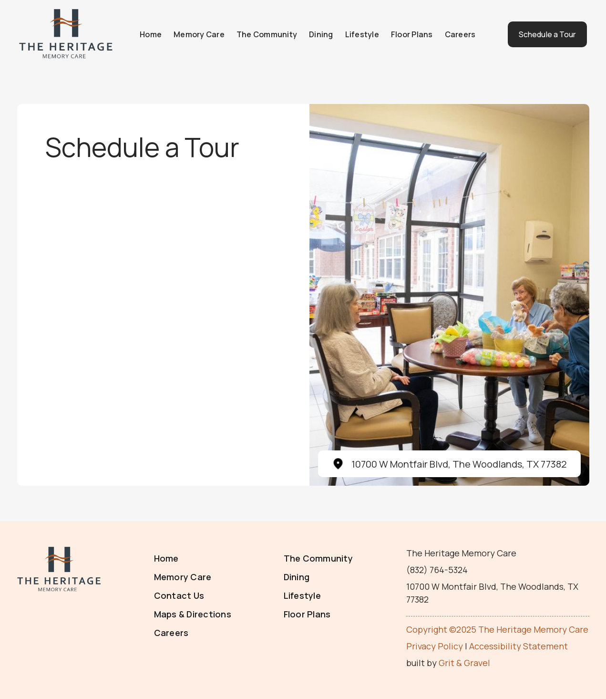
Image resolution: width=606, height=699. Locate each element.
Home (146, 34)
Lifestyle (358, 34)
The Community (262, 34)
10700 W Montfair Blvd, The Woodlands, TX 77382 (459, 464)
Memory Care (194, 34)
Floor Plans (408, 34)
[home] (66, 34)
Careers (456, 34)
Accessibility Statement (518, 646)
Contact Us (179, 595)
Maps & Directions (192, 614)
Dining (317, 34)
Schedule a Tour (541, 34)
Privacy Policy (434, 646)
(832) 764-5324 (437, 569)
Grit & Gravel (464, 662)
